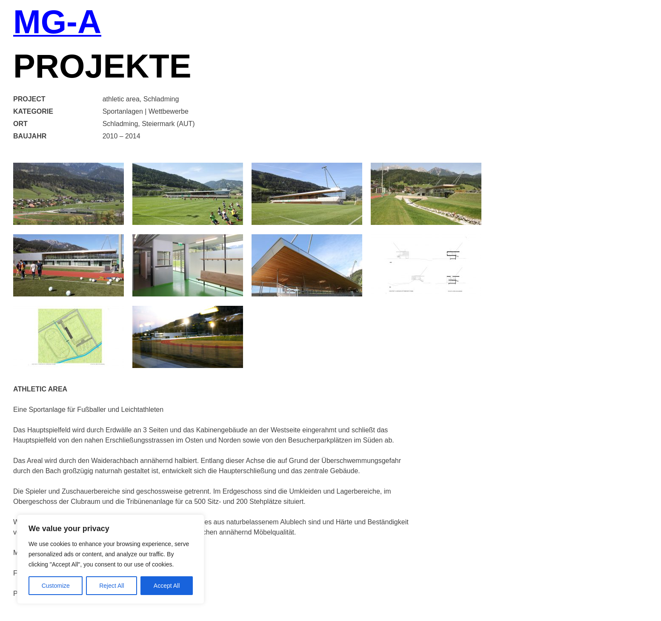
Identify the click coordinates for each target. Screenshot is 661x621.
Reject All (111, 585)
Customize (56, 585)
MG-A (57, 23)
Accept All (167, 585)
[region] (110, 559)
